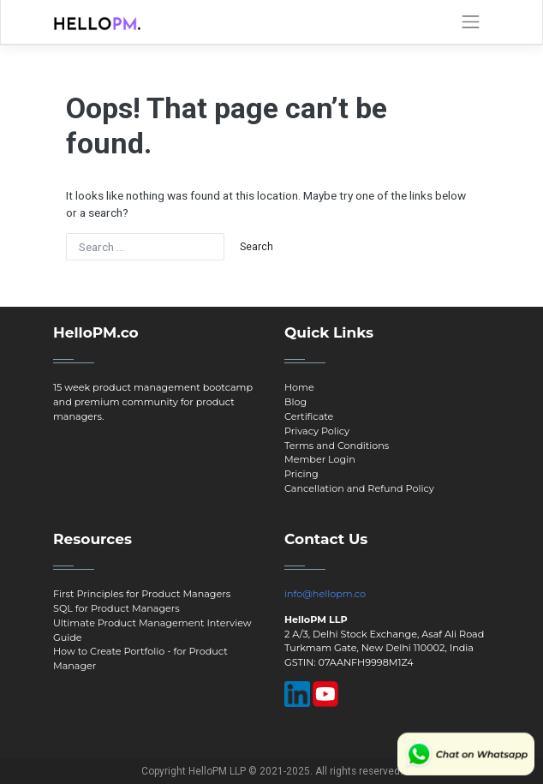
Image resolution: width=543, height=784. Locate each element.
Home (299, 387)
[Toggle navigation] (470, 22)
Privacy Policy (316, 431)
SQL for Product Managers (116, 608)
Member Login (319, 459)
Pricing (301, 474)
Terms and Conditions (336, 446)
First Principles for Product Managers (141, 594)
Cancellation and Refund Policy (359, 488)
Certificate (308, 416)
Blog (295, 402)
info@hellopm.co (325, 594)
